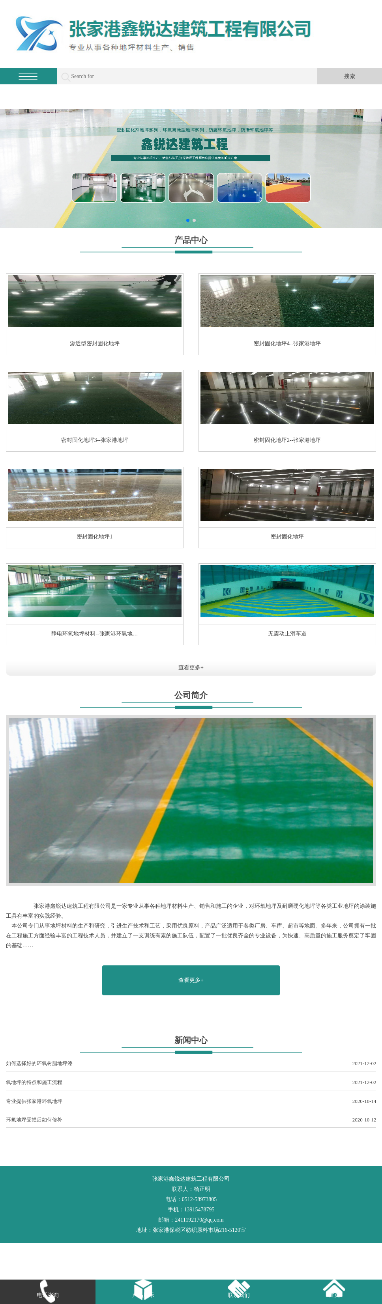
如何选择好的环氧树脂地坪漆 (191, 1063)
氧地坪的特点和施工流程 (191, 1082)
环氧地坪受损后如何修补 (191, 1120)
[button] (187, 220)
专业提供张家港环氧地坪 (191, 1101)
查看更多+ (191, 668)
